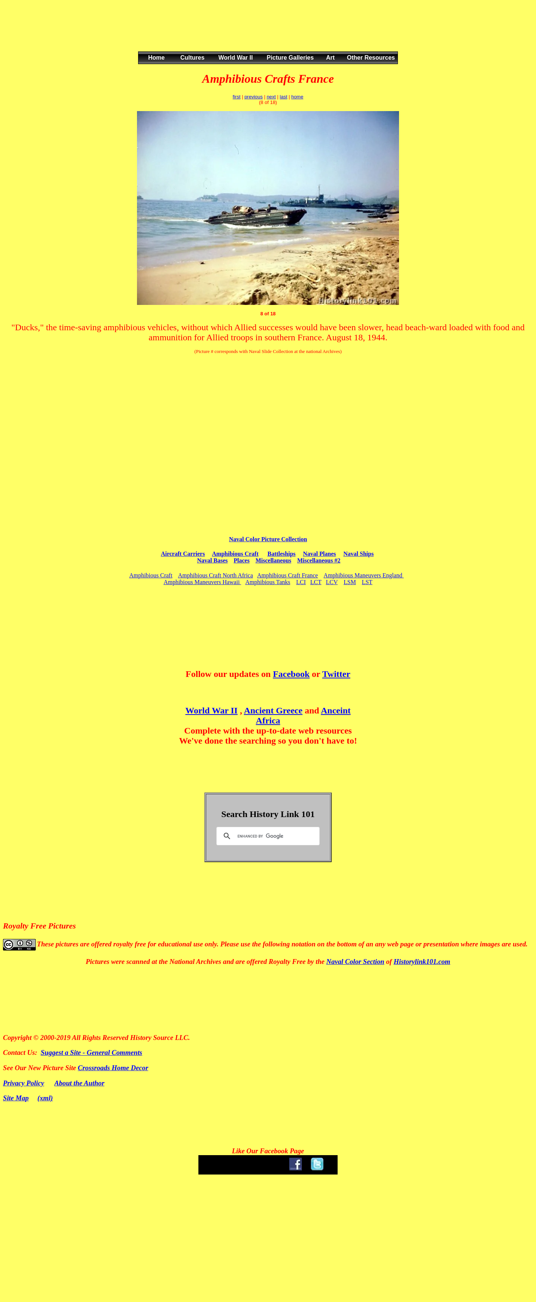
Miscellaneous (273, 560)
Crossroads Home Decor (113, 1068)
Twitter (336, 674)
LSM (350, 582)
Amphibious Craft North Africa (215, 575)
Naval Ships (359, 554)
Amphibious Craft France (287, 575)
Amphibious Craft (235, 554)
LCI (301, 582)
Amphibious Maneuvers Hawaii (202, 582)
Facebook (291, 674)
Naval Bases (212, 560)
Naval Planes (319, 554)
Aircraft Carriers (183, 554)
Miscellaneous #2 (318, 560)
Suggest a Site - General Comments (91, 1052)
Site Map (16, 1098)
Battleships (281, 554)
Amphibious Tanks (267, 582)
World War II (211, 710)
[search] (266, 836)
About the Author (79, 1083)
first (236, 97)
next (271, 97)
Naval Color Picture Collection (268, 539)
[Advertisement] (266, 33)
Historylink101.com (421, 961)
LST (367, 582)
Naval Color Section (355, 961)
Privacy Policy (23, 1083)
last (283, 97)
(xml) (45, 1098)
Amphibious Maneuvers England (363, 575)
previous (254, 97)
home (297, 97)
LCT (316, 582)
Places (242, 560)
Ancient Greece (273, 710)
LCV (332, 582)
